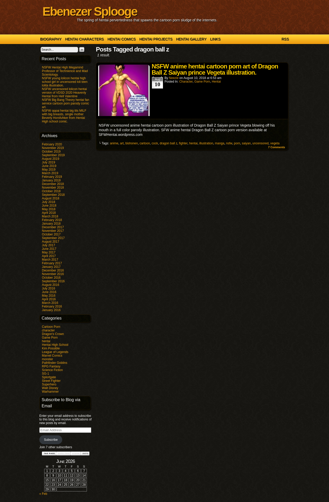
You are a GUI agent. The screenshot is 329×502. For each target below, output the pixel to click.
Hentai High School (55, 345)
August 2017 (50, 241)
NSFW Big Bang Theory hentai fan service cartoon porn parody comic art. (65, 103)
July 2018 (48, 202)
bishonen (131, 143)
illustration (206, 143)
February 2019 (52, 177)
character (48, 330)
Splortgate (49, 377)
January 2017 (51, 267)
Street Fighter (51, 381)
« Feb (43, 494)
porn (237, 143)
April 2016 (49, 299)
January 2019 (51, 180)
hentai (46, 341)
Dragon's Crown (53, 334)
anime (114, 143)
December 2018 (53, 184)
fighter (183, 143)
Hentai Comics (121, 39)
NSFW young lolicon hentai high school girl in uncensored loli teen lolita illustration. (64, 81)
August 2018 (50, 198)
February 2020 (52, 144)
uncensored (260, 143)
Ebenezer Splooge (89, 11)
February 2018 (52, 220)
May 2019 (49, 169)
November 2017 (53, 231)
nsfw (229, 143)
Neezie (173, 78)
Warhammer (50, 391)
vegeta (275, 143)
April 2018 (49, 213)
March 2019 (50, 173)
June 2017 (49, 249)
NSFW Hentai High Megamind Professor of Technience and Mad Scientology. (65, 71)
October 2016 (51, 277)
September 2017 (53, 238)
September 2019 (53, 155)
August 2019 (50, 159)
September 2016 (53, 281)
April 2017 (49, 256)
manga (219, 143)
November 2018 (53, 187)
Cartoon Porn (51, 327)
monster (47, 359)
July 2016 (48, 288)
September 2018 (53, 195)
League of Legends (55, 352)
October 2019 (51, 151)
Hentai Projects (155, 39)
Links (215, 39)
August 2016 (50, 285)
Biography (50, 39)
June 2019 (49, 166)
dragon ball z (168, 143)
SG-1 (45, 373)
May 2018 (49, 209)
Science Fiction (52, 370)
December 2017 (53, 227)
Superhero (49, 384)
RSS (285, 39)
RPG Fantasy (51, 366)
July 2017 (48, 245)
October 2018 (51, 191)
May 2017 (49, 252)
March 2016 (50, 303)
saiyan (246, 143)
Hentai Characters (84, 39)
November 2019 (53, 148)
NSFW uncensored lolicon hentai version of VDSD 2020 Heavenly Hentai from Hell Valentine (64, 92)
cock (155, 143)
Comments (276, 147)
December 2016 (53, 270)
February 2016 (52, 306)
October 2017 (51, 234)
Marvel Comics (52, 355)
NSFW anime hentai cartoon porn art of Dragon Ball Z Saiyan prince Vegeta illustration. (215, 69)
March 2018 (50, 216)
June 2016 (49, 292)
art (122, 143)
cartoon (145, 143)
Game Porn (50, 337)
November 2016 (53, 274)
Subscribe (51, 440)
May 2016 (49, 295)
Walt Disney (50, 388)
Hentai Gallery (191, 39)
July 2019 (48, 162)
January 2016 (51, 310)
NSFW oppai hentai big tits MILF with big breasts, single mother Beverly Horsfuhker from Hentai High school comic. (64, 116)
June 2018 (49, 205)
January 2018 (51, 223)
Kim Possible (51, 348)
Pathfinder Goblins (54, 363)
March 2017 (50, 259)
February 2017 (52, 263)
